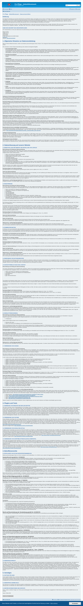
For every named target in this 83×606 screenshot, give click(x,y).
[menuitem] (10, 9)
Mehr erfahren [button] (54, 603)
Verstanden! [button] (75, 603)
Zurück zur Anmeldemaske (8, 596)
